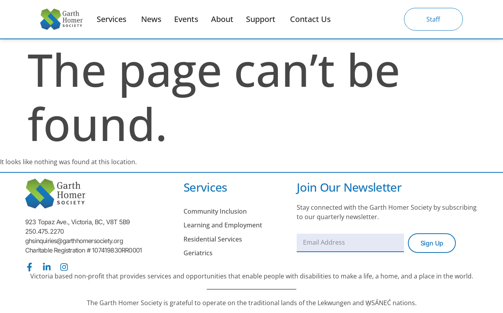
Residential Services (213, 239)
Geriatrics (198, 253)
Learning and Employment (223, 225)
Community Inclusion (215, 211)
